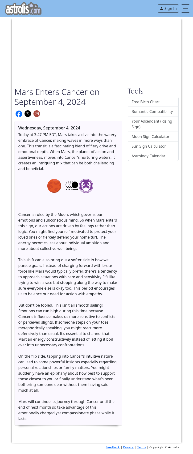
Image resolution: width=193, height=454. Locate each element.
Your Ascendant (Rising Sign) (152, 124)
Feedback (113, 447)
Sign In (168, 8)
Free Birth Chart (146, 101)
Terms (141, 447)
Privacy (128, 447)
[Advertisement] (97, 50)
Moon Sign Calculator (151, 136)
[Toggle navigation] (185, 8)
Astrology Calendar (148, 155)
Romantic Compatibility (152, 111)
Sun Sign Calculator (149, 146)
